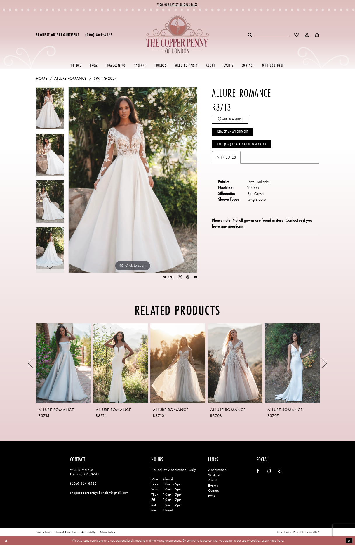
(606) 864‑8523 (83, 484)
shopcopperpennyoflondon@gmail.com (99, 493)
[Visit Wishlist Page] (296, 35)
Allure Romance (70, 79)
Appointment (217, 470)
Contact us (294, 225)
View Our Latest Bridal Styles (177, 4)
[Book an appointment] (57, 34)
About (212, 481)
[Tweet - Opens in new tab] (180, 278)
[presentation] (63, 364)
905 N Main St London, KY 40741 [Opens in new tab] (84, 472)
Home (41, 79)
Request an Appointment (236, 134)
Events (213, 486)
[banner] (177, 34)
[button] (307, 35)
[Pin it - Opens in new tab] (187, 278)
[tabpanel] (50, 111)
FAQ (211, 496)
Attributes (226, 162)
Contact (214, 491)
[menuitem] (57, 34)
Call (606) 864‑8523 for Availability (245, 148)
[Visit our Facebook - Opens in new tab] (258, 471)
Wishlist (214, 476)
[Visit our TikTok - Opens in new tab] (280, 471)
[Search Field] (270, 35)
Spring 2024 (105, 79)
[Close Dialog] (7, 541)
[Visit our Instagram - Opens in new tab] (269, 471)
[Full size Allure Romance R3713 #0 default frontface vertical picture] (133, 180)
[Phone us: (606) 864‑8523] (99, 34)
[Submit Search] (250, 35)
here (280, 541)
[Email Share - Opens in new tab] (195, 278)
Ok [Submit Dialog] (348, 541)
